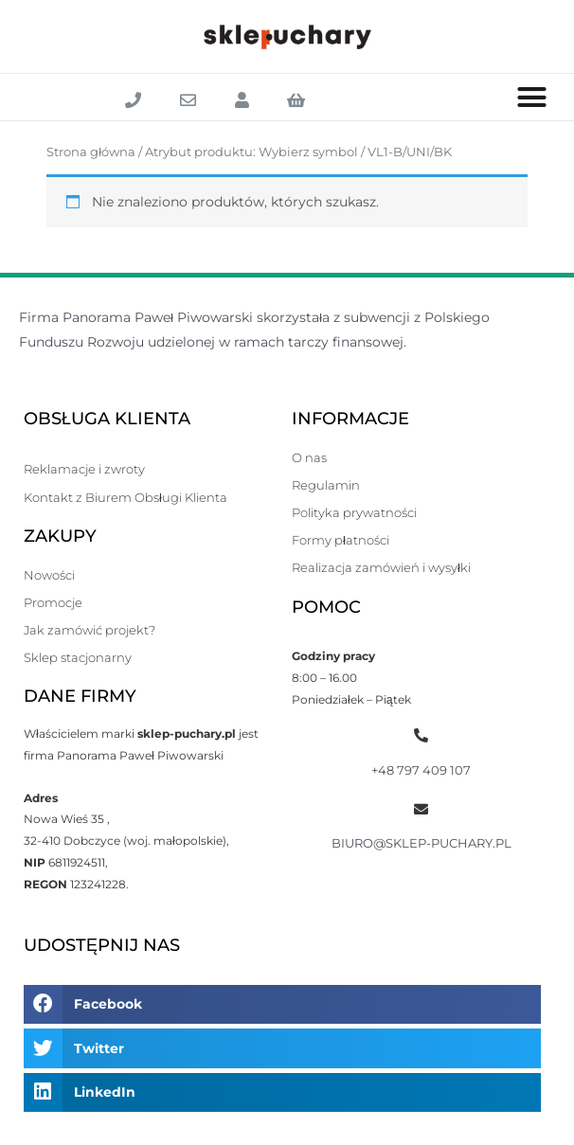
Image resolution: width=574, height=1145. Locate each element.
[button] (532, 97)
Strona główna (90, 152)
